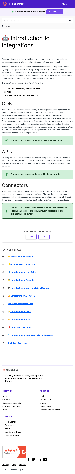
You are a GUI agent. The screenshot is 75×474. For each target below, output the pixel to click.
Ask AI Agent (54, 12)
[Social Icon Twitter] (33, 459)
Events (43, 403)
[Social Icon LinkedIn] (39, 459)
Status (8, 428)
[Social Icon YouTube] (45, 459)
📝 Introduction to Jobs (19, 311)
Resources (10, 425)
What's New (45, 399)
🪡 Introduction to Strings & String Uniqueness (30, 335)
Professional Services (50, 409)
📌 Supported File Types (19, 327)
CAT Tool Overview (17, 343)
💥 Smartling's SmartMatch (21, 296)
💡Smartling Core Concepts (21, 264)
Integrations (45, 406)
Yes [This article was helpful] (31, 236)
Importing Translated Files (20, 303)
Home (6, 26)
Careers (6, 399)
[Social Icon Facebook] (28, 459)
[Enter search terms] (37, 20)
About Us (6, 396)
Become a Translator (12, 403)
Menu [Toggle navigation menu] (67, 4)
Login (42, 396)
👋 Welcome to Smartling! (20, 256)
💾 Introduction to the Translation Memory (28, 288)
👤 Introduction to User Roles (22, 272)
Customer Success (11, 406)
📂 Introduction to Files (19, 319)
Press (5, 409)
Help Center (10, 422)
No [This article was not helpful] (44, 236)
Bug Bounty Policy (13, 432)
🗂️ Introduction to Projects (21, 280)
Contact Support (12, 435)
